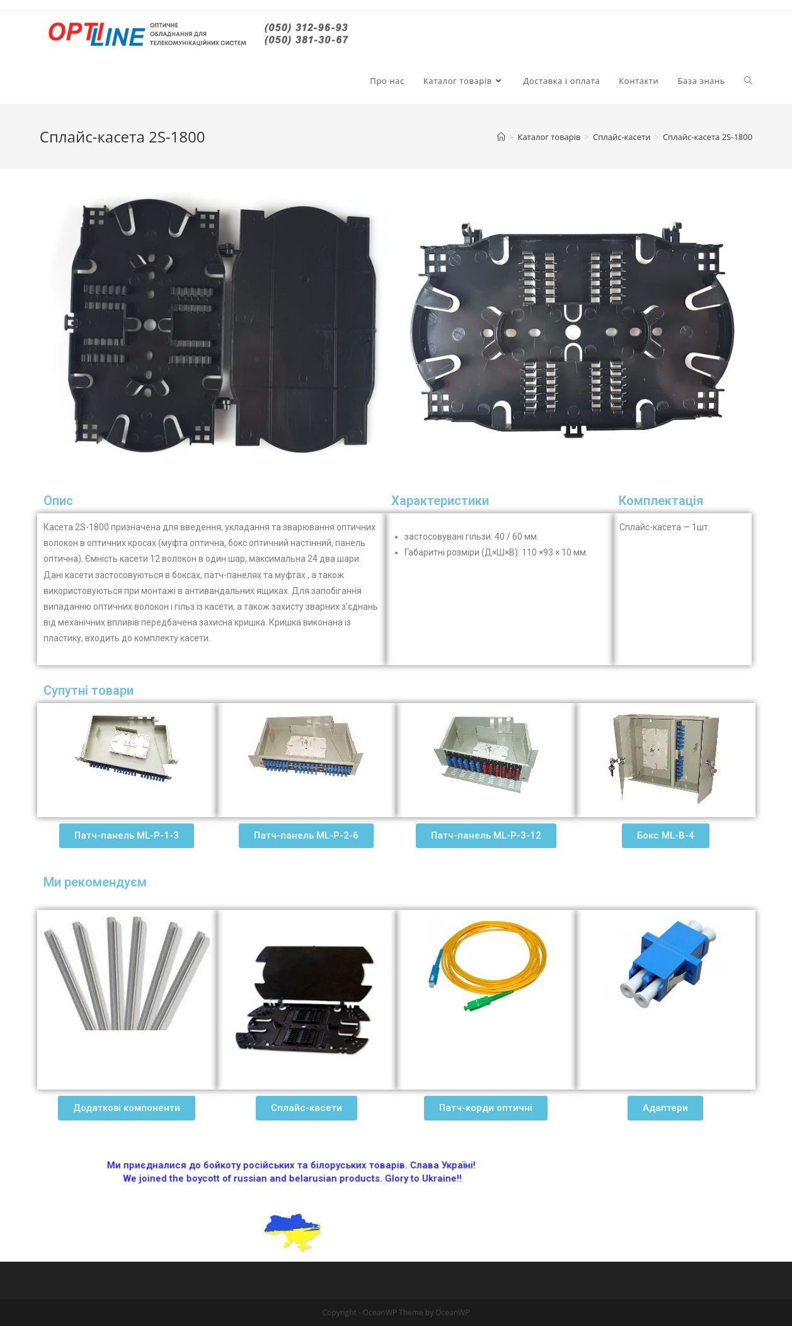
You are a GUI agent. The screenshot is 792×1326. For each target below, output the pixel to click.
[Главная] (501, 136)
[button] (126, 835)
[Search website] (748, 80)
